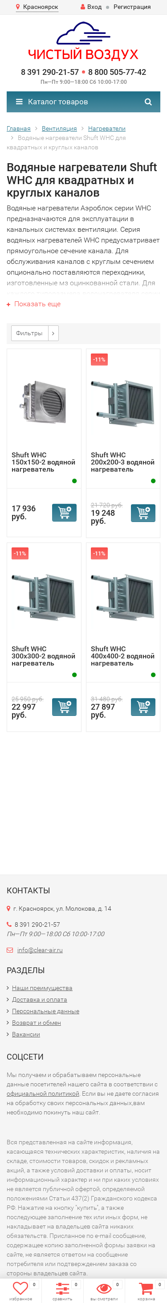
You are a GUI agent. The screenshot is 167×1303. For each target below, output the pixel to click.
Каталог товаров (52, 101)
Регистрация (132, 6)
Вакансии (26, 1034)
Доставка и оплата (39, 999)
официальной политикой (43, 1093)
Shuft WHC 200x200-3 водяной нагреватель (123, 462)
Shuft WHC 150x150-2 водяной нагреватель (43, 462)
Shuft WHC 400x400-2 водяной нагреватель (123, 656)
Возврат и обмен (36, 1022)
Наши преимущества (42, 987)
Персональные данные (45, 1011)
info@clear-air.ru (40, 950)
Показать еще (34, 304)
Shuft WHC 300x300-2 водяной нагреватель (43, 656)
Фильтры (29, 333)
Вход (91, 6)
